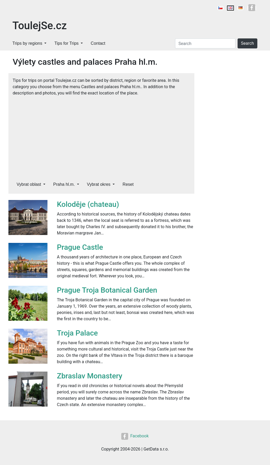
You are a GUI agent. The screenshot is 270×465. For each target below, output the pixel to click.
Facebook (134, 435)
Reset (128, 184)
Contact (98, 43)
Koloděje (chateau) (88, 204)
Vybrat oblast (29, 184)
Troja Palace (77, 333)
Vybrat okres (98, 184)
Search (247, 43)
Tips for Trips (66, 43)
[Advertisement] (101, 136)
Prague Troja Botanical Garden (107, 290)
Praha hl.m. (64, 184)
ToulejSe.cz (39, 25)
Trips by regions (27, 43)
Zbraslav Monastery (89, 376)
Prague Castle (80, 247)
